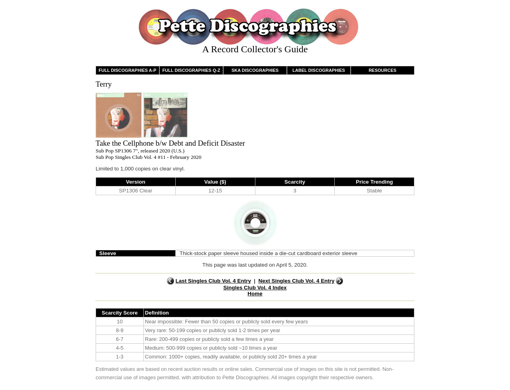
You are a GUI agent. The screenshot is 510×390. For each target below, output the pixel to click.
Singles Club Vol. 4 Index (255, 288)
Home (254, 294)
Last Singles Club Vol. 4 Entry (213, 281)
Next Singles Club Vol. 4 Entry (297, 281)
